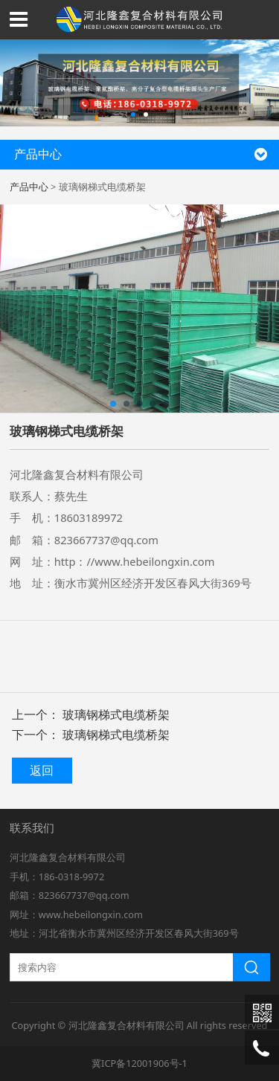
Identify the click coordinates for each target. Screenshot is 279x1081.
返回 (42, 770)
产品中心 (29, 186)
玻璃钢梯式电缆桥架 (116, 714)
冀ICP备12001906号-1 (139, 1063)
